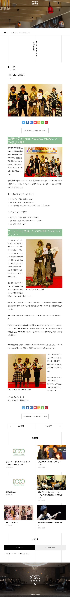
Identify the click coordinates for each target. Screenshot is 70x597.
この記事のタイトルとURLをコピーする (35, 130)
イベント (10, 78)
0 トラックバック (50, 547)
